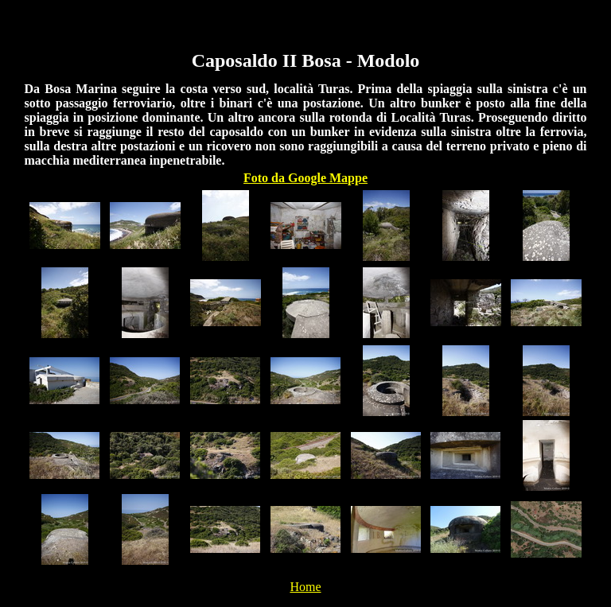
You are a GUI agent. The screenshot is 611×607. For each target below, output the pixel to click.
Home (305, 586)
